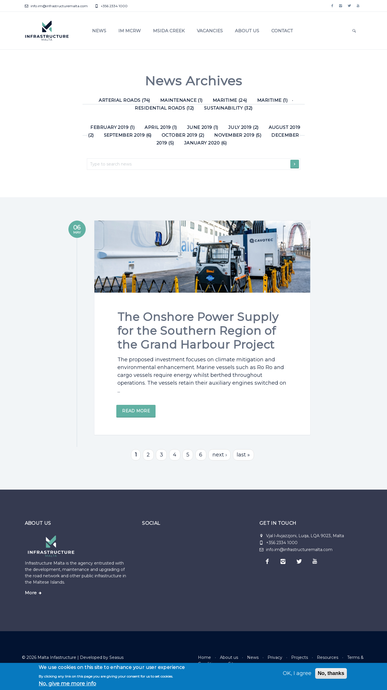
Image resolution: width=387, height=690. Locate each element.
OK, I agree (297, 673)
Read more (137, 430)
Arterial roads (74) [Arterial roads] (124, 100)
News (99, 30)
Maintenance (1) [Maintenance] (181, 100)
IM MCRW (129, 30)
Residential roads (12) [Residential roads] (164, 108)
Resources (327, 657)
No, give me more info (67, 683)
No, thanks (331, 673)
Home (204, 657)
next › (219, 464)
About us (247, 30)
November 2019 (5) (237, 135)
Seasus (116, 657)
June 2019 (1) (202, 127)
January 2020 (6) (205, 143)
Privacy (275, 657)
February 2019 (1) (112, 127)
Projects (299, 657)
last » (243, 464)
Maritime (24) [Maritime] (230, 100)
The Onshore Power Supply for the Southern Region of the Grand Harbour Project (199, 350)
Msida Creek (169, 30)
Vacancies (210, 30)
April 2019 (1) (161, 127)
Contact (282, 30)
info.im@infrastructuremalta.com (56, 6)
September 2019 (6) (128, 135)
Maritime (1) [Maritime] (272, 100)
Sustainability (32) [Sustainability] (228, 108)
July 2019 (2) (243, 127)
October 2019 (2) (183, 135)
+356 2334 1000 (111, 6)
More (31, 592)
